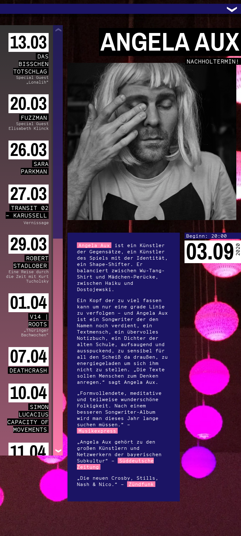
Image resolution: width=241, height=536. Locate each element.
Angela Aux (94, 245)
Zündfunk (141, 484)
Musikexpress (97, 431)
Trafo (12, 9)
